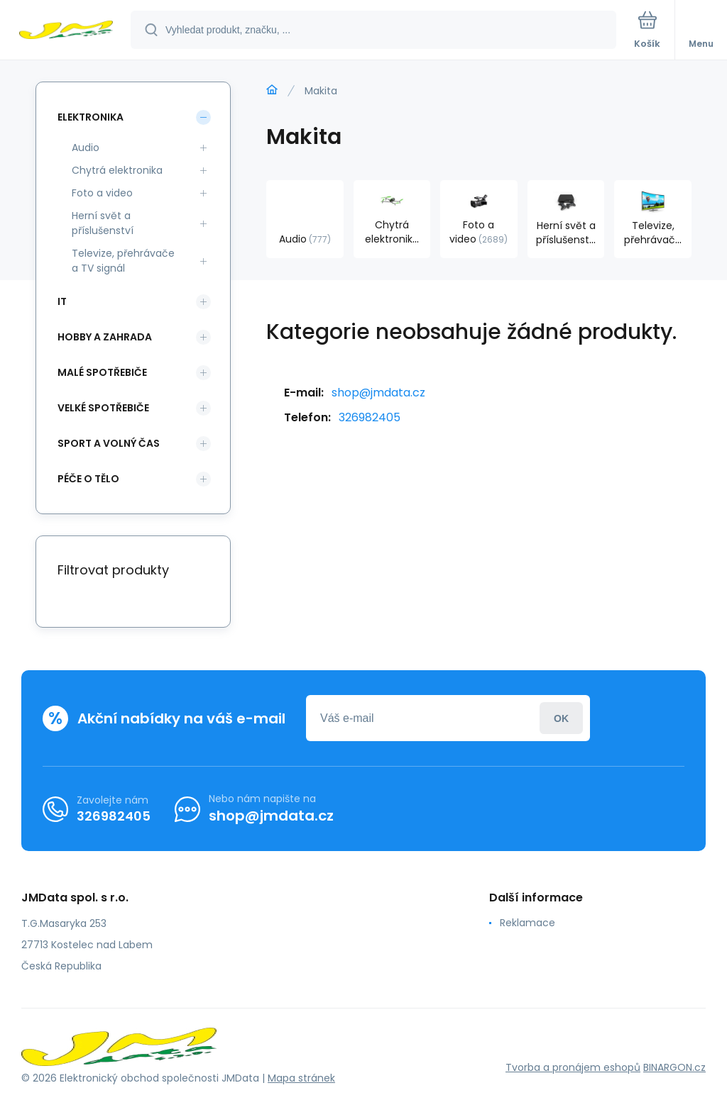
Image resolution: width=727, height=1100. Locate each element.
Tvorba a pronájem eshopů (572, 1067)
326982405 (369, 417)
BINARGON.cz (674, 1067)
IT (62, 301)
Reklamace (527, 923)
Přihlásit (561, 718)
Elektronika (91, 117)
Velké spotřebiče (103, 408)
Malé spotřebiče (102, 372)
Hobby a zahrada (105, 337)
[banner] (66, 31)
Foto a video (102, 193)
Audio (85, 147)
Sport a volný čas (109, 443)
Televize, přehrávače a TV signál (123, 260)
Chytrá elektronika (117, 170)
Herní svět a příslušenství (102, 223)
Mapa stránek (301, 1078)
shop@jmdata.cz (378, 392)
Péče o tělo (88, 479)
